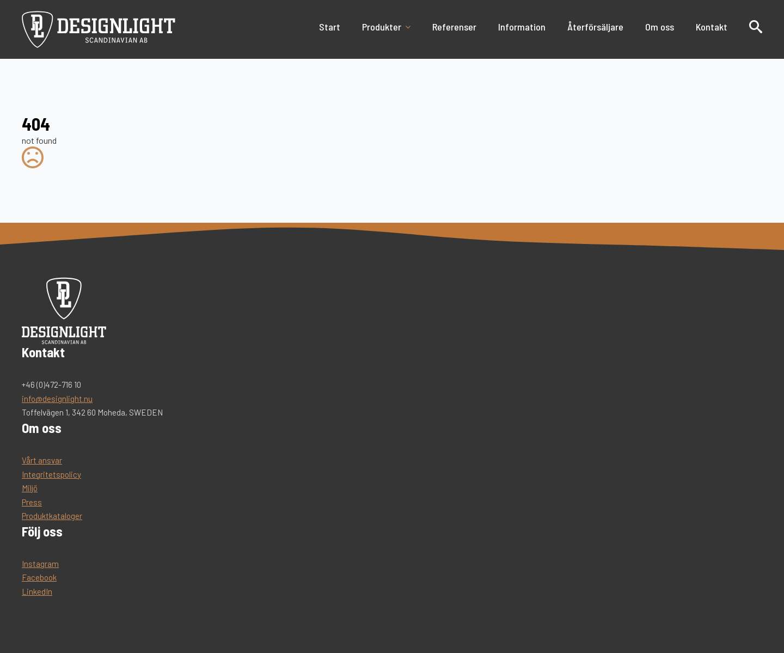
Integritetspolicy (51, 474)
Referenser (454, 27)
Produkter (381, 27)
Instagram (40, 564)
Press (32, 502)
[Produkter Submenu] (411, 26)
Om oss (659, 27)
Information (522, 27)
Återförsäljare (595, 27)
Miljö (30, 488)
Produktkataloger (52, 516)
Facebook (39, 577)
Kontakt (711, 27)
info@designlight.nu (57, 399)
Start (329, 27)
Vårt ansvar (42, 460)
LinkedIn (37, 591)
